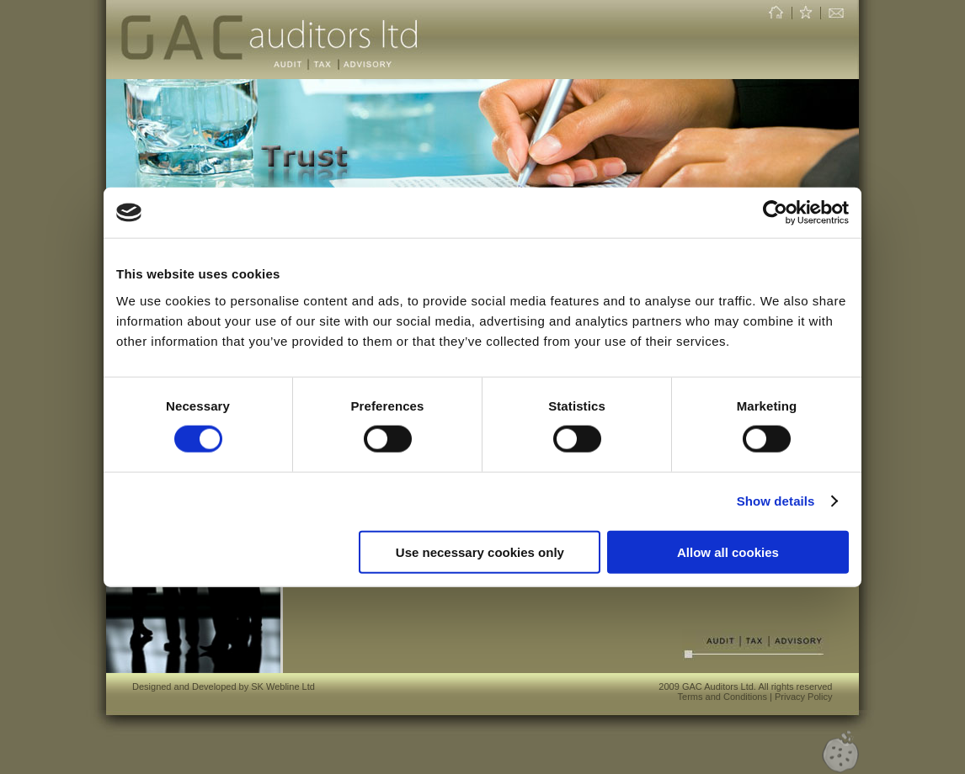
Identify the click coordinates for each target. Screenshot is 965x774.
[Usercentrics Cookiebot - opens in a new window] (775, 212)
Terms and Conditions (722, 697)
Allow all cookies (728, 551)
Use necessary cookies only (480, 551)
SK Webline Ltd (283, 686)
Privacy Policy (803, 697)
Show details (776, 501)
